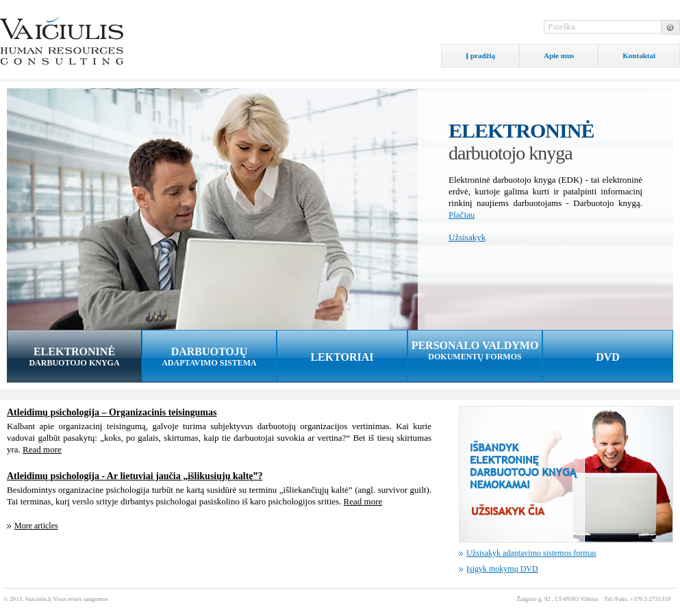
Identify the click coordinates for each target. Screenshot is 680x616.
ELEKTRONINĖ (74, 357)
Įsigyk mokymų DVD (502, 569)
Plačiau (462, 214)
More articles (36, 525)
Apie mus (559, 55)
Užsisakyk (467, 237)
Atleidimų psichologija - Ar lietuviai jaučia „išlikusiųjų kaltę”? (135, 476)
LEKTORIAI (341, 357)
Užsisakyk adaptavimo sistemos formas (531, 553)
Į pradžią (480, 55)
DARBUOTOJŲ (209, 357)
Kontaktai (638, 55)
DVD (608, 357)
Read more (42, 449)
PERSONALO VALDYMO (475, 350)
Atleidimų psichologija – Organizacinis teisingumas (111, 412)
